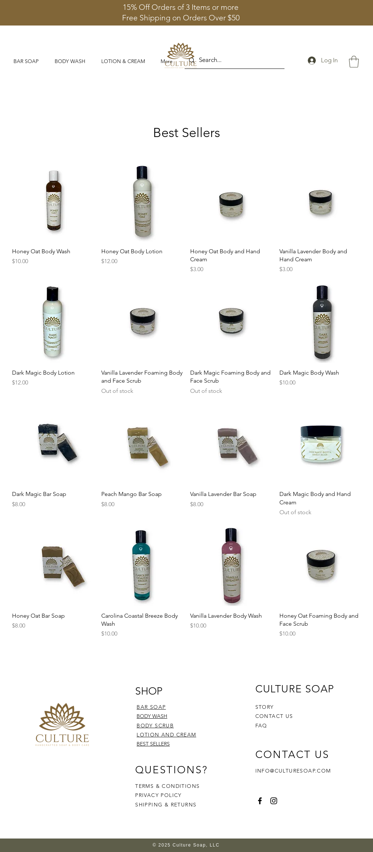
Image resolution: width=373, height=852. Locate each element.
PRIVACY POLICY (159, 795)
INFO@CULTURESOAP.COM (293, 770)
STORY (264, 707)
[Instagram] (273, 800)
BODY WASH (152, 716)
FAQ (261, 725)
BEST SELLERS (153, 743)
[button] (354, 61)
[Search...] (234, 60)
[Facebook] (259, 800)
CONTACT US (274, 716)
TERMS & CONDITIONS (167, 786)
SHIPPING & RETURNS (165, 804)
